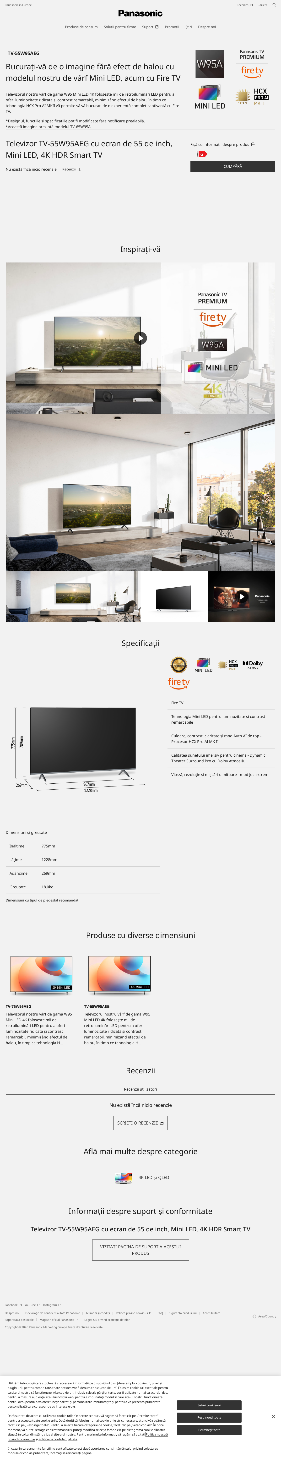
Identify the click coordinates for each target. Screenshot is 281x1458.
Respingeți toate (209, 1417)
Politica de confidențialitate (57, 1439)
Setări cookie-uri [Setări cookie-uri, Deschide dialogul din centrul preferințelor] (209, 1405)
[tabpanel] (140, 1242)
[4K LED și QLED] (140, 1303)
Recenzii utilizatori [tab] (140, 1214)
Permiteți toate (209, 1430)
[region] (140, 1417)
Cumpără (233, 291)
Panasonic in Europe (18, 5)
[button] (232, 291)
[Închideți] (273, 1416)
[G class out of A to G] (201, 279)
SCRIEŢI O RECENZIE (140, 1248)
